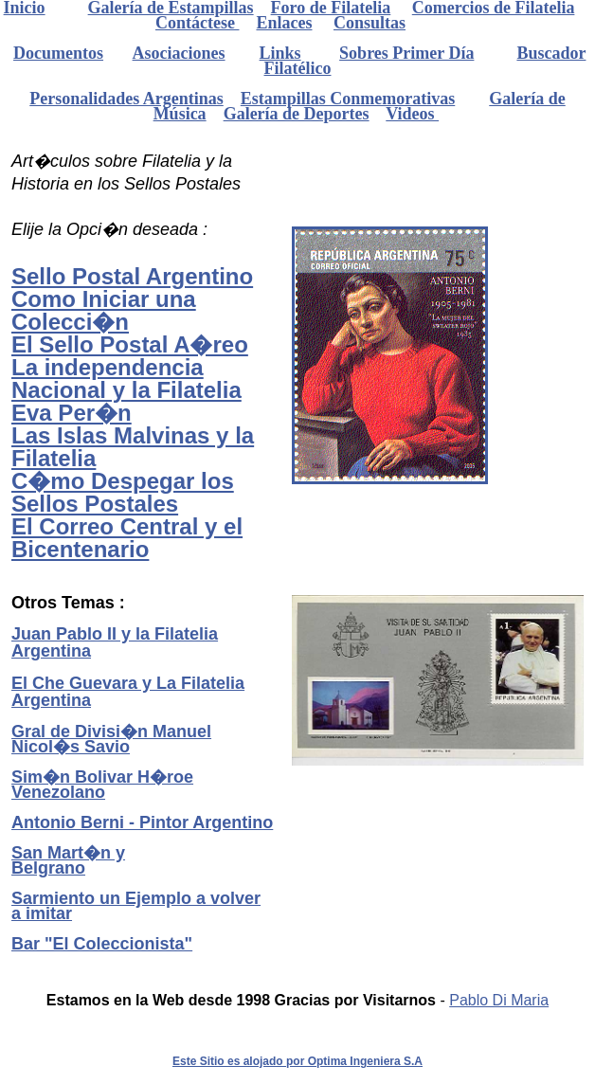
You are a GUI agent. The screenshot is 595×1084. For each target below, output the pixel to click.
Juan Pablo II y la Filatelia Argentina (114, 642)
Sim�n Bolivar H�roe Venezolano (102, 785)
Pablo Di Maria (499, 1000)
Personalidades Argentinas (126, 98)
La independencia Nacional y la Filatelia (126, 378)
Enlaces (284, 22)
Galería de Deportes (297, 113)
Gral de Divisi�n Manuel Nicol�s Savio (111, 739)
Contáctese (197, 22)
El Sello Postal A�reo (129, 344)
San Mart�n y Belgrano (68, 860)
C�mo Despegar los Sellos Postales (122, 492)
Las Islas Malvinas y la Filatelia (132, 447)
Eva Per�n (71, 412)
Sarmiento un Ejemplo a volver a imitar (136, 906)
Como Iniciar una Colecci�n (103, 310)
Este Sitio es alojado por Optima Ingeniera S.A (297, 1061)
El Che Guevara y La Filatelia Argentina (127, 692)
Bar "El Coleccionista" (101, 943)
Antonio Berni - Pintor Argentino (142, 822)
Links (280, 53)
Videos (412, 113)
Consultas (370, 22)
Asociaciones (179, 53)
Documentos (58, 53)
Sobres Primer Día (406, 53)
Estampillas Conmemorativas (348, 98)
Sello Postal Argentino (132, 276)
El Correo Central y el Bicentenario (127, 538)
